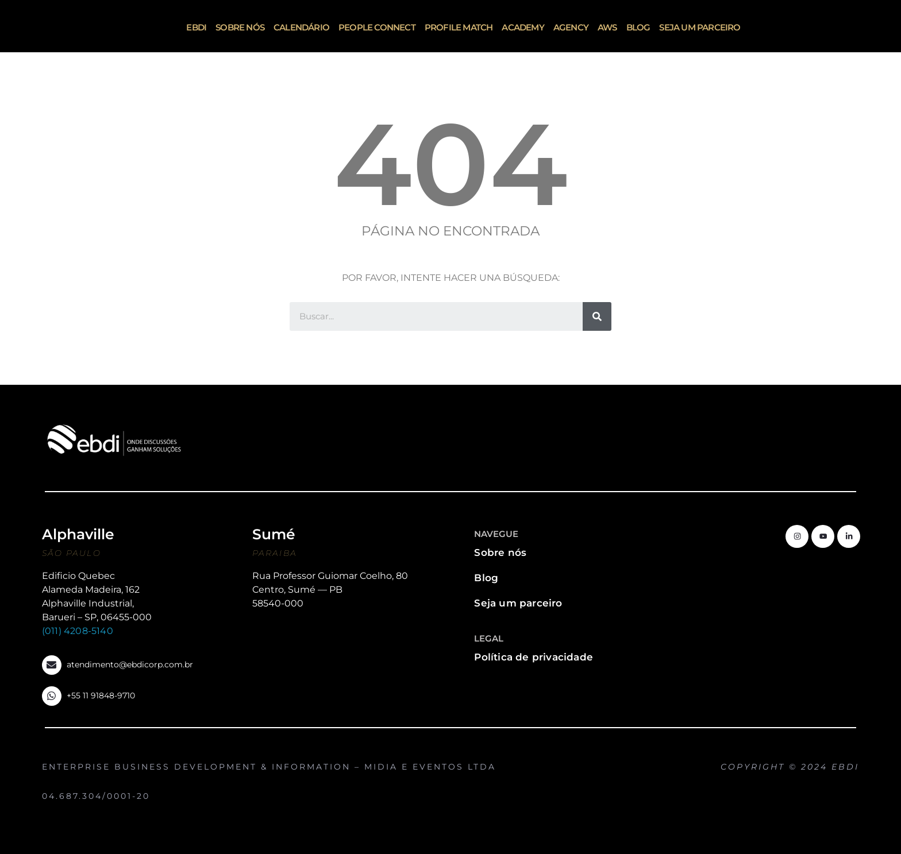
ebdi (196, 27)
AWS (607, 27)
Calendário (301, 27)
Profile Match (459, 27)
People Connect (376, 27)
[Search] (597, 316)
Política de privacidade (533, 657)
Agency (570, 27)
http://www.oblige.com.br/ (838, 777)
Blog (638, 27)
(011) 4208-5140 (77, 630)
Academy (523, 27)
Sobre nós (239, 27)
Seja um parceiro (699, 27)
